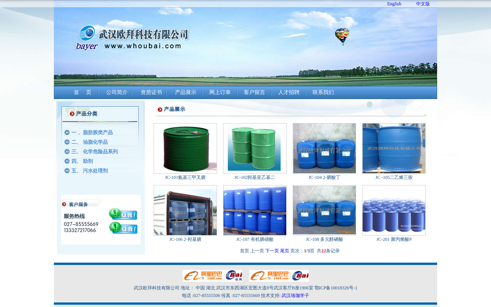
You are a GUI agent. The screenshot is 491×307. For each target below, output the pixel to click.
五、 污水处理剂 (89, 171)
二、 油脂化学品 (89, 142)
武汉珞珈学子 (295, 295)
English (394, 3)
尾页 (284, 250)
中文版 (423, 3)
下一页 (272, 250)
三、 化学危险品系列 (94, 151)
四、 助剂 (81, 161)
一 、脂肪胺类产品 (91, 132)
